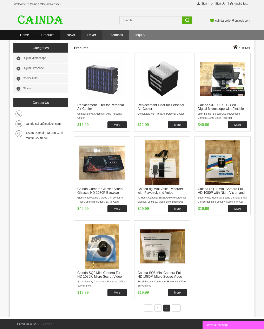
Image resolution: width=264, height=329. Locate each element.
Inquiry (140, 35)
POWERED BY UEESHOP (34, 323)
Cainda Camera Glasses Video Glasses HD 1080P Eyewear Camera (100, 192)
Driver (91, 35)
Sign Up (220, 3)
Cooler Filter (30, 78)
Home (24, 35)
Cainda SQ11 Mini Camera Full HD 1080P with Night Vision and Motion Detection (221, 192)
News (71, 35)
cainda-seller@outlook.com (232, 20)
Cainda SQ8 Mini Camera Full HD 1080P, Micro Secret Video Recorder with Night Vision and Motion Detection (160, 278)
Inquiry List (241, 3)
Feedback (115, 35)
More (117, 124)
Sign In (205, 3)
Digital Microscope (34, 58)
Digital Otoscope (33, 68)
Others (27, 88)
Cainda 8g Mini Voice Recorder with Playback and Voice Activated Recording (160, 192)
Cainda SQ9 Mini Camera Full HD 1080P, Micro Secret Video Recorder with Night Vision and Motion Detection (100, 278)
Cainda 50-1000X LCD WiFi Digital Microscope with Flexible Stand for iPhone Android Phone (221, 108)
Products (47, 35)
